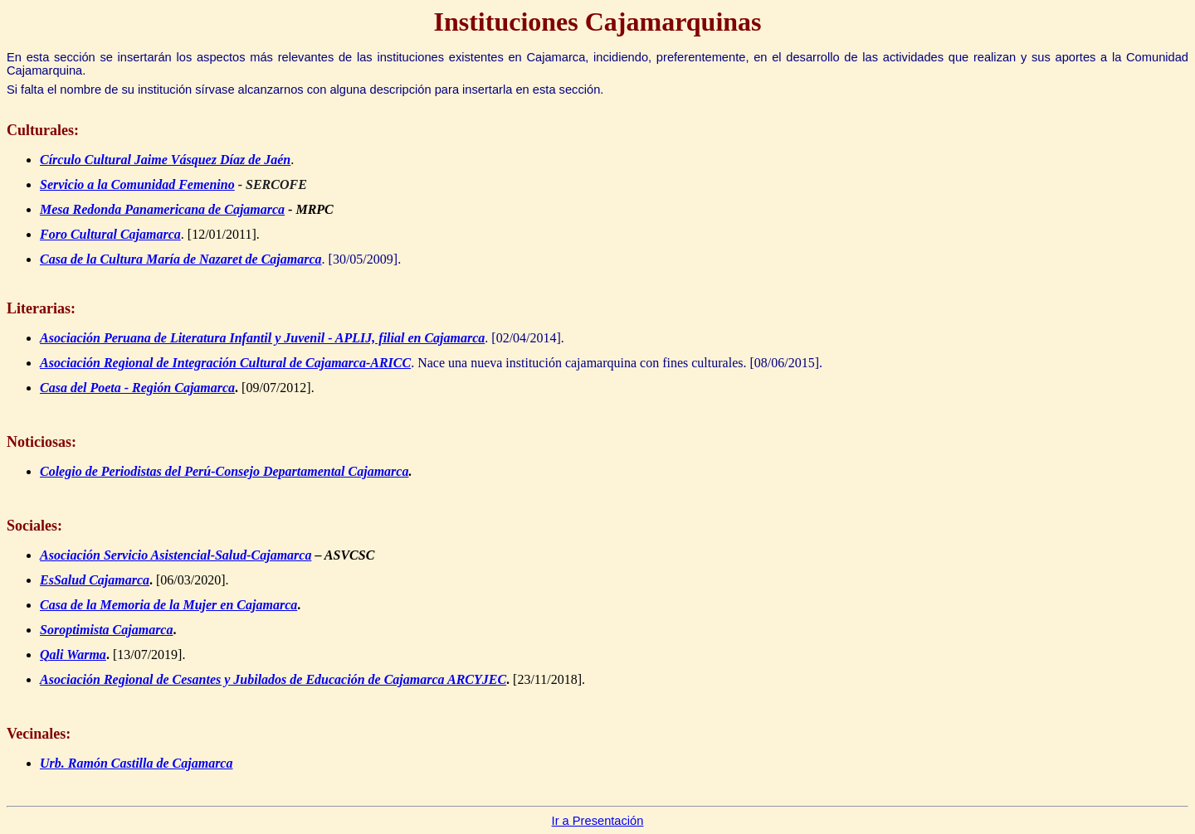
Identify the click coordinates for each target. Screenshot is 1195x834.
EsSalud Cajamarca (94, 580)
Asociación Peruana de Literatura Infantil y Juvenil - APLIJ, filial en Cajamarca (262, 338)
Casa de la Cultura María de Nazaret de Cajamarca (181, 259)
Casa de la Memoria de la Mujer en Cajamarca (168, 605)
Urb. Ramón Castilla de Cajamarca (136, 763)
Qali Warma (73, 654)
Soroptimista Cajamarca (106, 630)
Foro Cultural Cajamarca (110, 234)
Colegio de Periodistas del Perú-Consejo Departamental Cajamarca (224, 471)
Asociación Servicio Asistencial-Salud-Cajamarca (175, 555)
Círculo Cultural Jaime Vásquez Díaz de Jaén (165, 160)
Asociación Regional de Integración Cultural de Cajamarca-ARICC (225, 363)
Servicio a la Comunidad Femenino (137, 184)
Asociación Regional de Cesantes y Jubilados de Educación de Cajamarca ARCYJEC (273, 679)
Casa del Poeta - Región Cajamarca (137, 388)
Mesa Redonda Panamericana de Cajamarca (162, 209)
